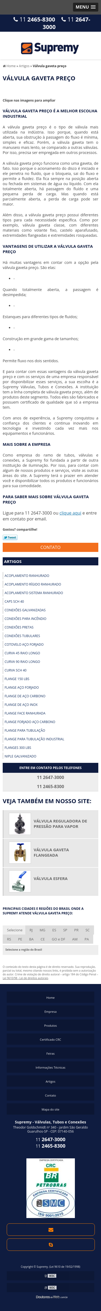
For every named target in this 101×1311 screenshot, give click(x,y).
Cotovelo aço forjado (24, 644)
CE (43, 939)
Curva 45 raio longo (22, 653)
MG (42, 930)
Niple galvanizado (20, 756)
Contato (50, 547)
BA (31, 939)
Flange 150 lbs (17, 679)
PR (76, 930)
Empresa (50, 1012)
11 (34, 19)
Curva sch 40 (15, 670)
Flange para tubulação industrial (34, 739)
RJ (31, 930)
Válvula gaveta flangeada (51, 852)
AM (75, 939)
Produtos (50, 1025)
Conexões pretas (19, 627)
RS (9, 939)
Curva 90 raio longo (22, 661)
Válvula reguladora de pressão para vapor (60, 823)
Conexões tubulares (22, 636)
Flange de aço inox (21, 704)
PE (20, 939)
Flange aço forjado (22, 687)
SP (65, 930)
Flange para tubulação (25, 730)
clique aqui (70, 513)
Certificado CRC (50, 1039)
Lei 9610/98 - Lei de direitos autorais (25, 978)
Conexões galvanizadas (25, 610)
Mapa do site (50, 1109)
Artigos (13, 561)
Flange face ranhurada (25, 713)
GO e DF (58, 939)
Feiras (50, 1053)
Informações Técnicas (50, 1067)
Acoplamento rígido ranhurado (33, 584)
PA (87, 939)
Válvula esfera (51, 878)
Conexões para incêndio (25, 618)
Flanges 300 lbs (18, 747)
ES (54, 930)
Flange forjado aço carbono (30, 722)
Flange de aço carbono (25, 696)
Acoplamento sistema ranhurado (34, 593)
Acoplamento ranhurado (27, 575)
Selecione (15, 930)
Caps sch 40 (14, 601)
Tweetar (10, 537)
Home (50, 998)
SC (87, 930)
